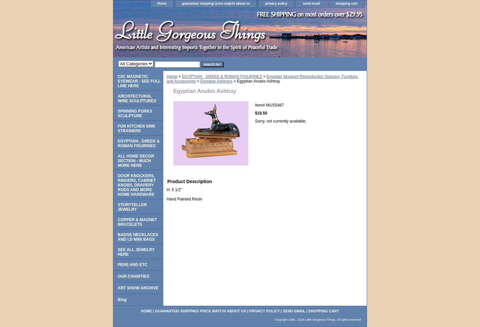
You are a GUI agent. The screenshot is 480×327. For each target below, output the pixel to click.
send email (311, 3)
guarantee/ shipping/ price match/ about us (216, 3)
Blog (122, 299)
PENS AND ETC (132, 264)
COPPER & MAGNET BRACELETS (137, 222)
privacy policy (276, 3)
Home (162, 3)
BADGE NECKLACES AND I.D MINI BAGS (138, 237)
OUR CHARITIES (133, 276)
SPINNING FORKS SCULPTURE (135, 113)
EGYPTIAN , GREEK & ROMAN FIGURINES (222, 76)
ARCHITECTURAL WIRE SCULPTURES (137, 98)
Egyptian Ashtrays (216, 81)
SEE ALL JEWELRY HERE (136, 252)
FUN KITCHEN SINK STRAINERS (136, 128)
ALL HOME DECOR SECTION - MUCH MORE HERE (136, 161)
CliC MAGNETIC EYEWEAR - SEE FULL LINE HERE (139, 81)
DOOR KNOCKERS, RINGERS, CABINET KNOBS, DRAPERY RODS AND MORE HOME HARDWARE (137, 185)
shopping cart (346, 3)
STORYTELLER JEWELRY (132, 207)
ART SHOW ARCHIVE (138, 288)
